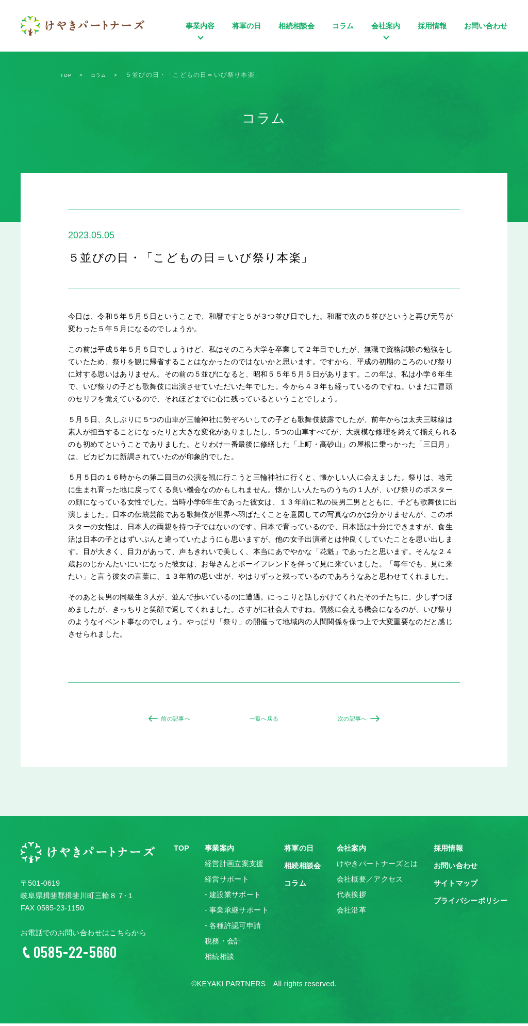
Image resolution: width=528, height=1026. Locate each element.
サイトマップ (456, 886)
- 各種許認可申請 (233, 928)
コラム (343, 26)
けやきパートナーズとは (377, 866)
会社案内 (385, 39)
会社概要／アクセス (370, 882)
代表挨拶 (351, 897)
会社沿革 (351, 913)
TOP (181, 851)
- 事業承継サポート (237, 913)
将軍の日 (246, 26)
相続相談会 (296, 26)
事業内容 (200, 39)
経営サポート (227, 882)
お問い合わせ (485, 26)
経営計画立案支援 (234, 866)
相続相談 (219, 959)
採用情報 (432, 26)
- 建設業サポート (233, 897)
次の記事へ (356, 720)
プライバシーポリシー (471, 904)
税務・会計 (223, 944)
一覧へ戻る (264, 720)
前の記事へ (171, 720)
